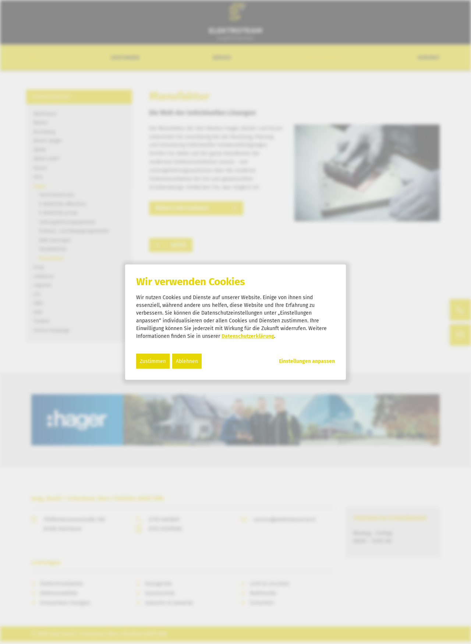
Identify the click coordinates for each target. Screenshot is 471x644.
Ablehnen (187, 361)
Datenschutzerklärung (248, 336)
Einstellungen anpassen (307, 361)
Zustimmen (153, 361)
